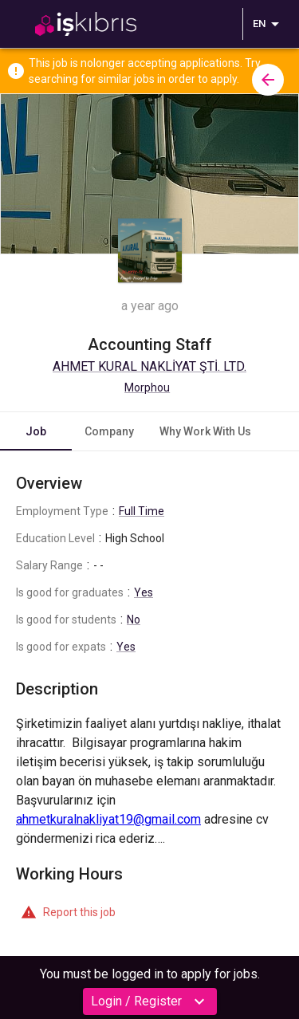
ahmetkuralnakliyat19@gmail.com (108, 819)
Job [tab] (36, 431)
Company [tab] (109, 431)
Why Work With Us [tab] (205, 431)
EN (269, 23)
